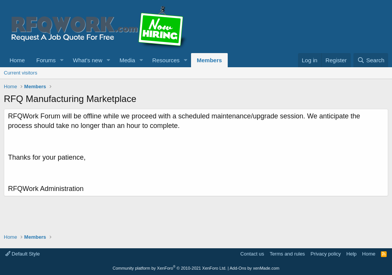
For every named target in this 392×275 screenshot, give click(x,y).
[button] (62, 60)
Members (209, 60)
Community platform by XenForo (170, 268)
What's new (87, 60)
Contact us (252, 254)
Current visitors (20, 73)
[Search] (370, 60)
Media (127, 60)
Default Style (22, 254)
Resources (166, 60)
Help (352, 254)
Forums (46, 60)
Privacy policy (326, 254)
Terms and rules (287, 254)
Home (17, 60)
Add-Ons (238, 268)
